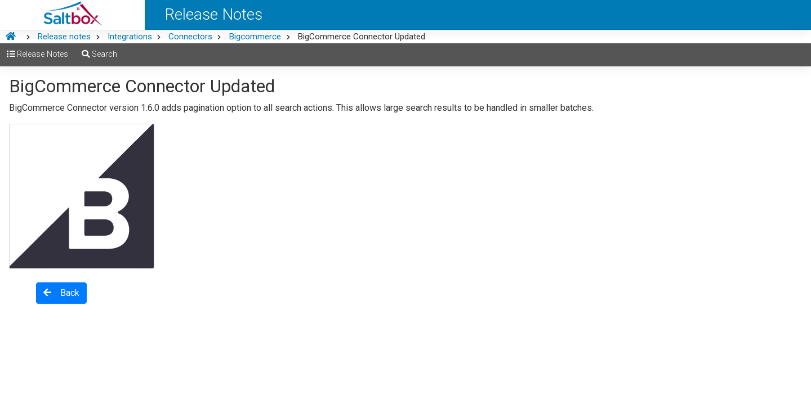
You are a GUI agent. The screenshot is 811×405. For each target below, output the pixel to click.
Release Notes (37, 54)
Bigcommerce (255, 37)
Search (99, 54)
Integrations (130, 37)
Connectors (190, 37)
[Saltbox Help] (72, 15)
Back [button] (61, 292)
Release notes (64, 37)
